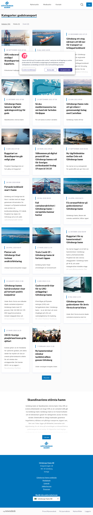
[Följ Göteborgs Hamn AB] (89, 4)
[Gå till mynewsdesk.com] (9, 511)
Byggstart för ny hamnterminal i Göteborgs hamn (74, 239)
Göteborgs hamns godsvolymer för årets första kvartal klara (77, 304)
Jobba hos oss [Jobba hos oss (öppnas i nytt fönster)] (46, 486)
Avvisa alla (50, 70)
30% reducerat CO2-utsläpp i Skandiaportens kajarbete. (14, 59)
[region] (47, 63)
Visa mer (47, 378)
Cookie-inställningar (29, 70)
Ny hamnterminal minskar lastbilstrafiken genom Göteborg (43, 355)
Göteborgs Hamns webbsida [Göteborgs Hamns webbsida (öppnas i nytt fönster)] (47, 478)
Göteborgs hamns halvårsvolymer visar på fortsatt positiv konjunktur (14, 290)
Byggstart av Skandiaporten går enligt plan (13, 156)
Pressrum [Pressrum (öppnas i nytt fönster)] (46, 489)
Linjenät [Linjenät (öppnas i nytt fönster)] (46, 483)
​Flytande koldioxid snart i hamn (13, 188)
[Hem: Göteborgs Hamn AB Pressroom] (7, 4)
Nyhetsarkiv (34, 4)
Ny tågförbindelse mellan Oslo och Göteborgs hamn (75, 156)
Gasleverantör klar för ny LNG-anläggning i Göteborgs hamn (44, 290)
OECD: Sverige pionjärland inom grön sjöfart (15, 338)
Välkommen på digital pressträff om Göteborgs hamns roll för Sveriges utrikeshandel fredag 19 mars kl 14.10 (46, 161)
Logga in (88, 511)
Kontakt (58, 4)
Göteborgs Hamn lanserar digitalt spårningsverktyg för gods (14, 108)
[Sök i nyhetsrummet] (81, 4)
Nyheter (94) (5, 24)
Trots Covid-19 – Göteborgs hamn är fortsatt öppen (44, 255)
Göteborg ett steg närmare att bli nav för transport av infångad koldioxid (75, 43)
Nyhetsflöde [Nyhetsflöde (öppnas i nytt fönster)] (77, 511)
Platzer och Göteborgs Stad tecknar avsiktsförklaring (13, 257)
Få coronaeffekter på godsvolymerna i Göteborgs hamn (76, 205)
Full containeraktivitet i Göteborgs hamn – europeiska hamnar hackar (45, 208)
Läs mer (46, 437)
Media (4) (16, 24)
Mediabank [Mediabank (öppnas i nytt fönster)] (46, 480)
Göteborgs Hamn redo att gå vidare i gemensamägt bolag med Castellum (77, 108)
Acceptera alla (65, 70)
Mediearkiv (47, 4)
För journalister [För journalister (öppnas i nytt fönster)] (64, 511)
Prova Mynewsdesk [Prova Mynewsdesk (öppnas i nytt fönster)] (49, 511)
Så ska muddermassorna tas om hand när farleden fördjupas (45, 108)
